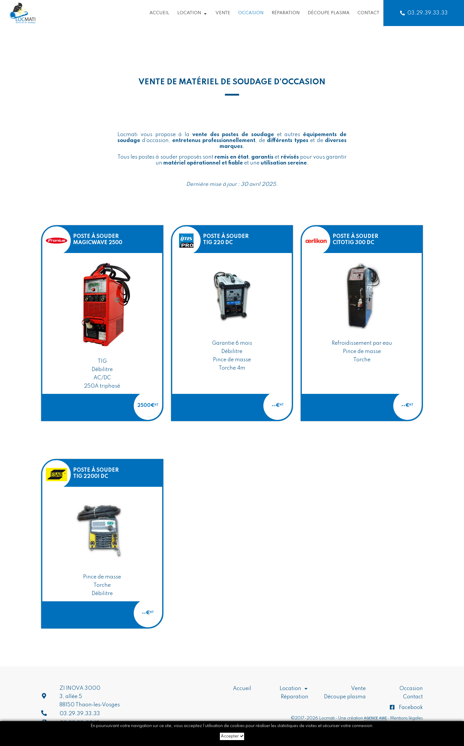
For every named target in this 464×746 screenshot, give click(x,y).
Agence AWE (375, 718)
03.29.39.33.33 (424, 13)
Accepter (232, 736)
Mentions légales (406, 718)
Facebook (406, 707)
